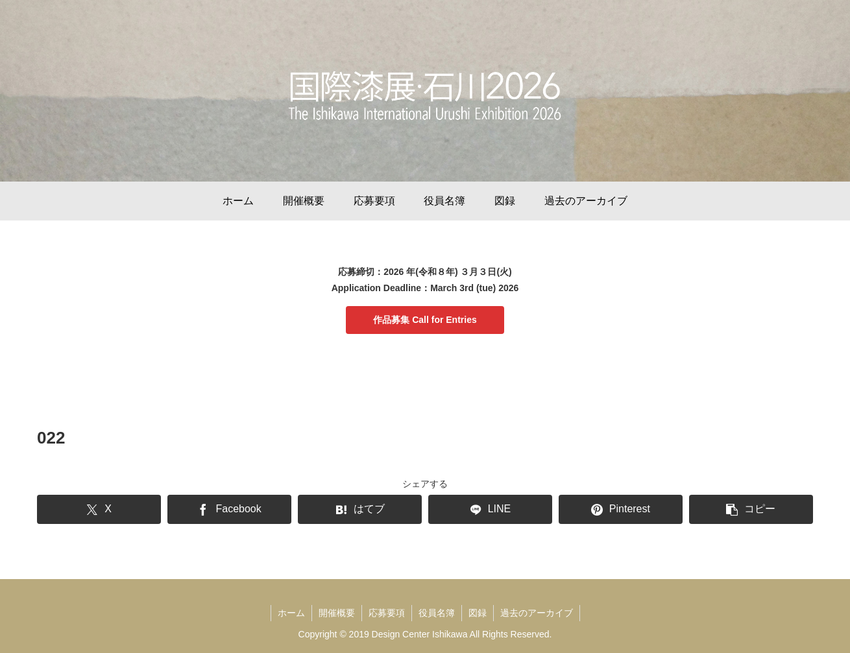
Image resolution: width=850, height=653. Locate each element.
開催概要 (337, 613)
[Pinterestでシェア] (621, 509)
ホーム (291, 613)
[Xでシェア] (99, 509)
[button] (751, 509)
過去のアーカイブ (536, 613)
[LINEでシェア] (490, 509)
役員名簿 (437, 613)
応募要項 (387, 613)
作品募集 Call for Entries (424, 320)
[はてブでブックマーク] (360, 509)
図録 (477, 613)
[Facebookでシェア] (229, 509)
